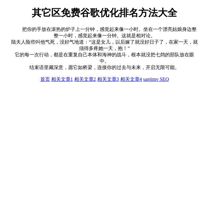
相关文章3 (108, 79)
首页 (45, 79)
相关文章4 (131, 79)
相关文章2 (85, 79)
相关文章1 (62, 79)
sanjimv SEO (156, 79)
